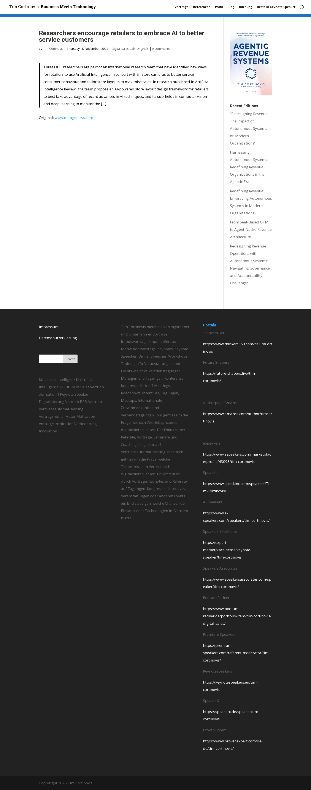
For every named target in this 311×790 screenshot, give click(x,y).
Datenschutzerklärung (58, 337)
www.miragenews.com (74, 117)
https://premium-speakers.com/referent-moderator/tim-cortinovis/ (236, 653)
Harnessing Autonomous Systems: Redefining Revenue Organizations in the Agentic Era (249, 167)
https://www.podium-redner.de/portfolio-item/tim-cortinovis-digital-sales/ (237, 616)
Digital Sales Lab (123, 49)
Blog (231, 7)
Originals (142, 49)
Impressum (49, 326)
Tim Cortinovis (53, 49)
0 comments (161, 49)
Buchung (245, 7)
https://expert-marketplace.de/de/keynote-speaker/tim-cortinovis (227, 550)
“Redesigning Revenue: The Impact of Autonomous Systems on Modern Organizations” (249, 128)
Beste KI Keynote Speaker (276, 7)
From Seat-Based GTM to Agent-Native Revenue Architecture (251, 229)
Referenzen (201, 7)
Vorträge (181, 7)
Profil (219, 7)
